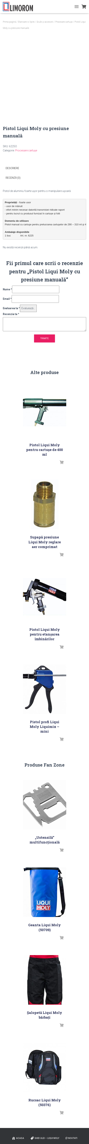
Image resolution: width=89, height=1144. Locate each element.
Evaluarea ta (11, 308)
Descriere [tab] (12, 168)
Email (7, 298)
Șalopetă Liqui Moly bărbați (44, 1015)
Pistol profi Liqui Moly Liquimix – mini (44, 727)
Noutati (71, 1138)
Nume (7, 289)
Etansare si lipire (26, 22)
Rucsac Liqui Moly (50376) (44, 1102)
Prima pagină (9, 22)
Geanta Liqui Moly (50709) (44, 927)
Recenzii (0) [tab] (13, 177)
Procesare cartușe (63, 22)
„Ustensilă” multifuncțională (45, 839)
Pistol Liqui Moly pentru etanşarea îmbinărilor (44, 634)
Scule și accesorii (45, 22)
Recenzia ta (11, 314)
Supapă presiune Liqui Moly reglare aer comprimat (44, 542)
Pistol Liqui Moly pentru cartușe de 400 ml (44, 450)
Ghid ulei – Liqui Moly (44, 1138)
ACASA (18, 1138)
